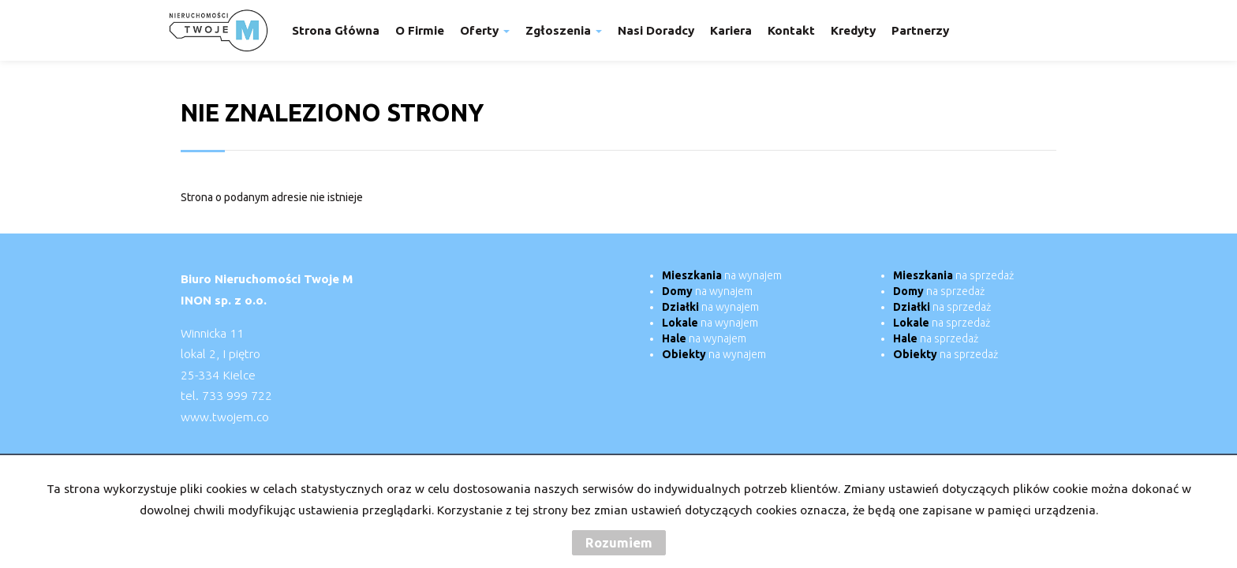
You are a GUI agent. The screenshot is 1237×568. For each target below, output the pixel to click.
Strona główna (335, 30)
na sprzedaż (953, 275)
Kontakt (791, 30)
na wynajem (722, 275)
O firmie (419, 30)
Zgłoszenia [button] (563, 30)
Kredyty (853, 30)
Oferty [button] (485, 30)
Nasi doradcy (656, 30)
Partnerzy (920, 30)
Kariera (731, 30)
